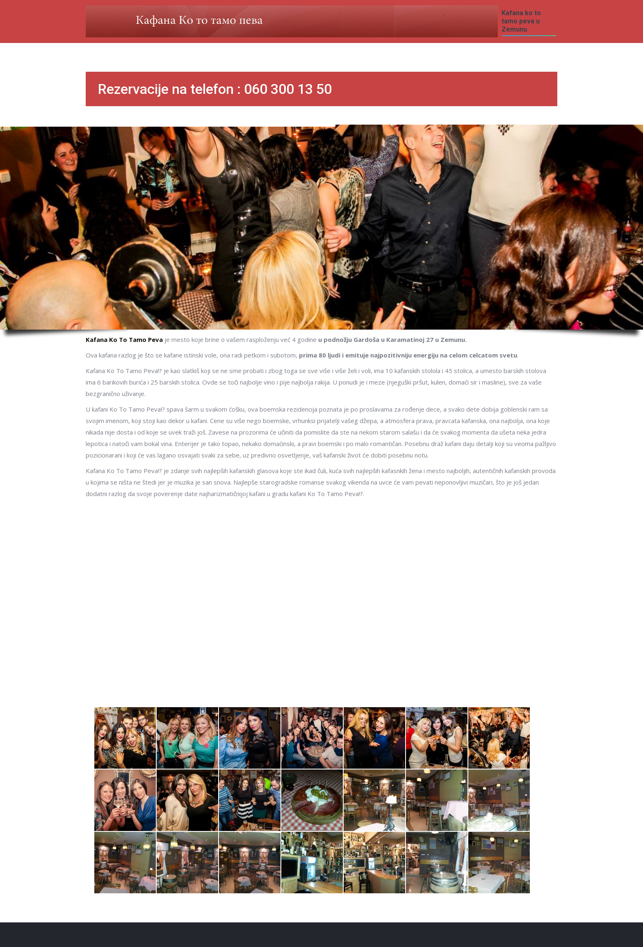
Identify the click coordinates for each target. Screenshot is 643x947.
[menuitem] (528, 21)
